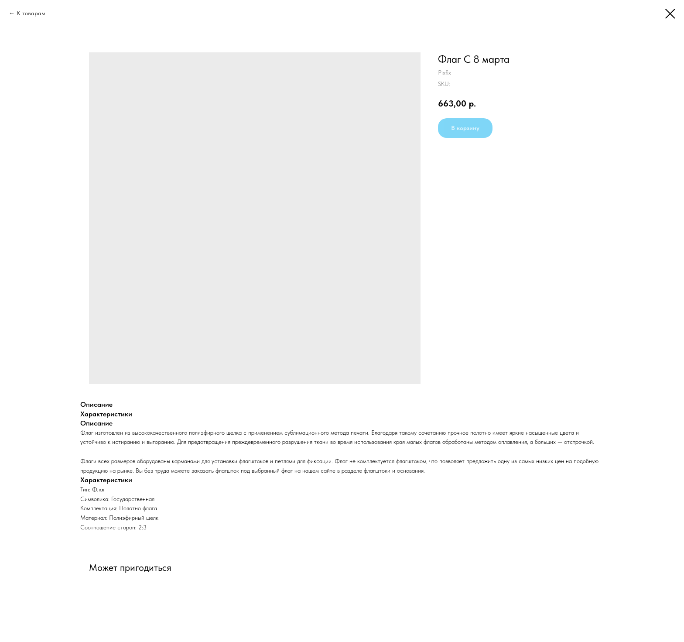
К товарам (31, 13)
